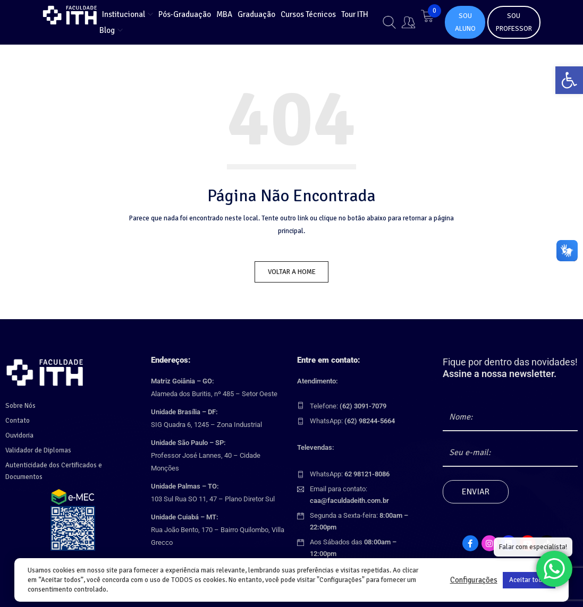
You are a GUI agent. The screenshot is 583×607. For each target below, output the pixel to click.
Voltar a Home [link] (292, 272)
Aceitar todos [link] (529, 580)
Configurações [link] (473, 580)
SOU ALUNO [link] (465, 22)
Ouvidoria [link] (19, 434)
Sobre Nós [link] (20, 404)
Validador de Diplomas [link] (38, 448)
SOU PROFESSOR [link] (514, 22)
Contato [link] (17, 419)
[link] (569, 80)
